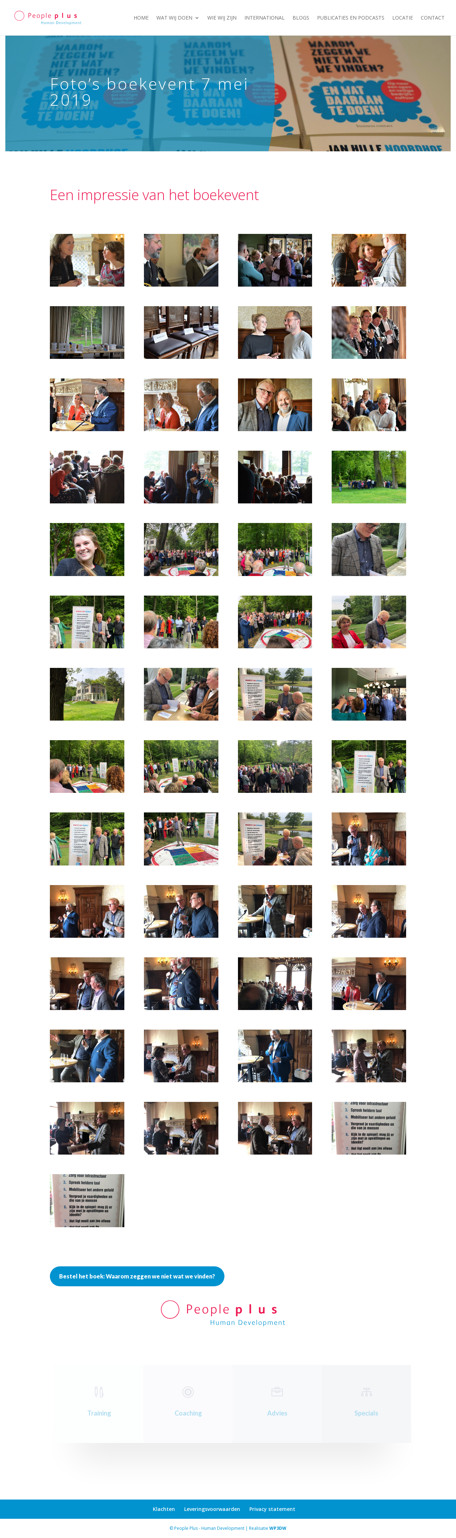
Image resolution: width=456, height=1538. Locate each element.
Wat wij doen (174, 18)
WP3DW (277, 1528)
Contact (433, 18)
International (264, 18)
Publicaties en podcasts (350, 18)
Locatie (402, 18)
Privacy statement (272, 1509)
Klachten (164, 1509)
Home (141, 18)
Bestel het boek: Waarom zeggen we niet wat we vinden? (137, 1276)
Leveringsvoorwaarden (212, 1509)
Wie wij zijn (222, 18)
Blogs (300, 18)
